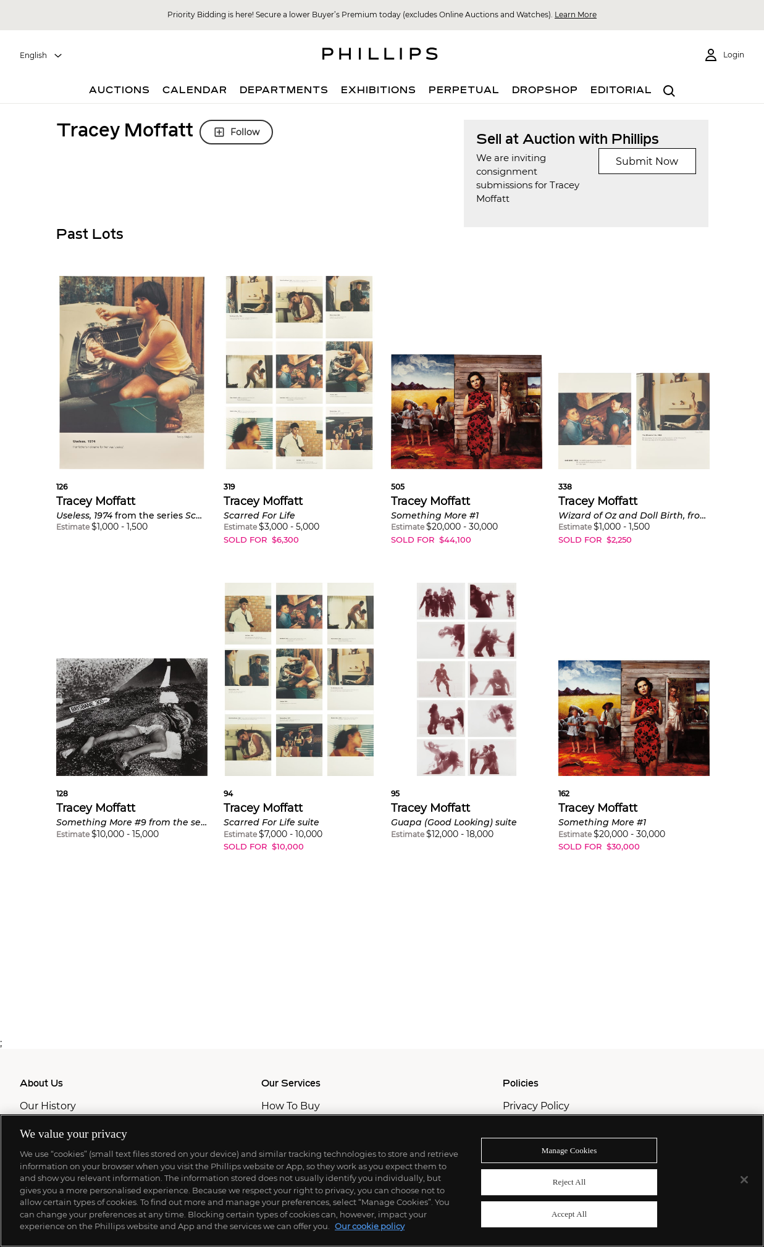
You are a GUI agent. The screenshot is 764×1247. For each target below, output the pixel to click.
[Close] (744, 1179)
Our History (48, 1106)
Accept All (569, 1214)
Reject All (569, 1182)
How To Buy (290, 1106)
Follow (236, 132)
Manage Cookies (569, 1150)
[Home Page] (380, 56)
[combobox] (41, 55)
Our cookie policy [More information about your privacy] (370, 1226)
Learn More (576, 14)
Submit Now (647, 161)
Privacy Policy (536, 1106)
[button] (132, 413)
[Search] (669, 91)
